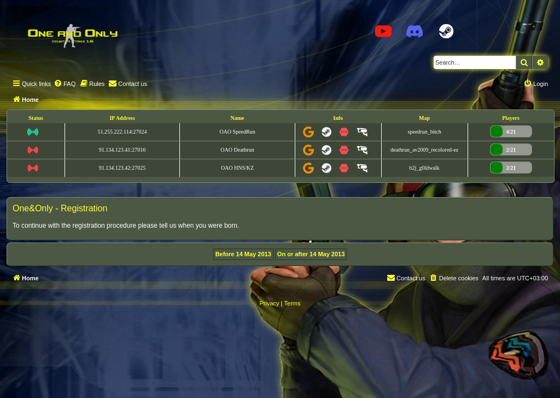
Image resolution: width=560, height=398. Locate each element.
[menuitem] (64, 83)
